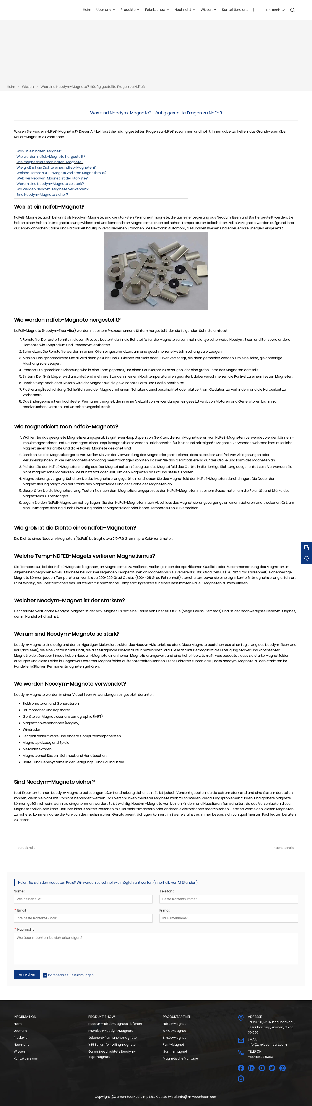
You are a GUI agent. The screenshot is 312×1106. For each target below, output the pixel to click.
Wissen (28, 86)
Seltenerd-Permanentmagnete (112, 1037)
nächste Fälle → (286, 848)
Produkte (21, 1037)
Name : (19, 892)
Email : (20, 911)
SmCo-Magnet (174, 1037)
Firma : (164, 911)
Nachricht (21, 1044)
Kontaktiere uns (26, 1058)
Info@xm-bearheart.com (267, 1044)
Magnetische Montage (180, 1058)
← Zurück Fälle (25, 848)
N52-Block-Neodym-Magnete (110, 1031)
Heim (11, 86)
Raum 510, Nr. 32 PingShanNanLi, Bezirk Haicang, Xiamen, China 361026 (271, 1027)
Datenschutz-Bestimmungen (71, 975)
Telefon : (166, 892)
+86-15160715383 (260, 1057)
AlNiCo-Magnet (174, 1031)
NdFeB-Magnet (174, 1024)
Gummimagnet (175, 1051)
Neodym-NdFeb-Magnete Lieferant (115, 1024)
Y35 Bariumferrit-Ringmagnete (112, 1044)
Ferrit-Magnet (173, 1044)
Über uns (20, 1031)
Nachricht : (24, 930)
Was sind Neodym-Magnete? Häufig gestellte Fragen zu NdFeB (93, 86)
